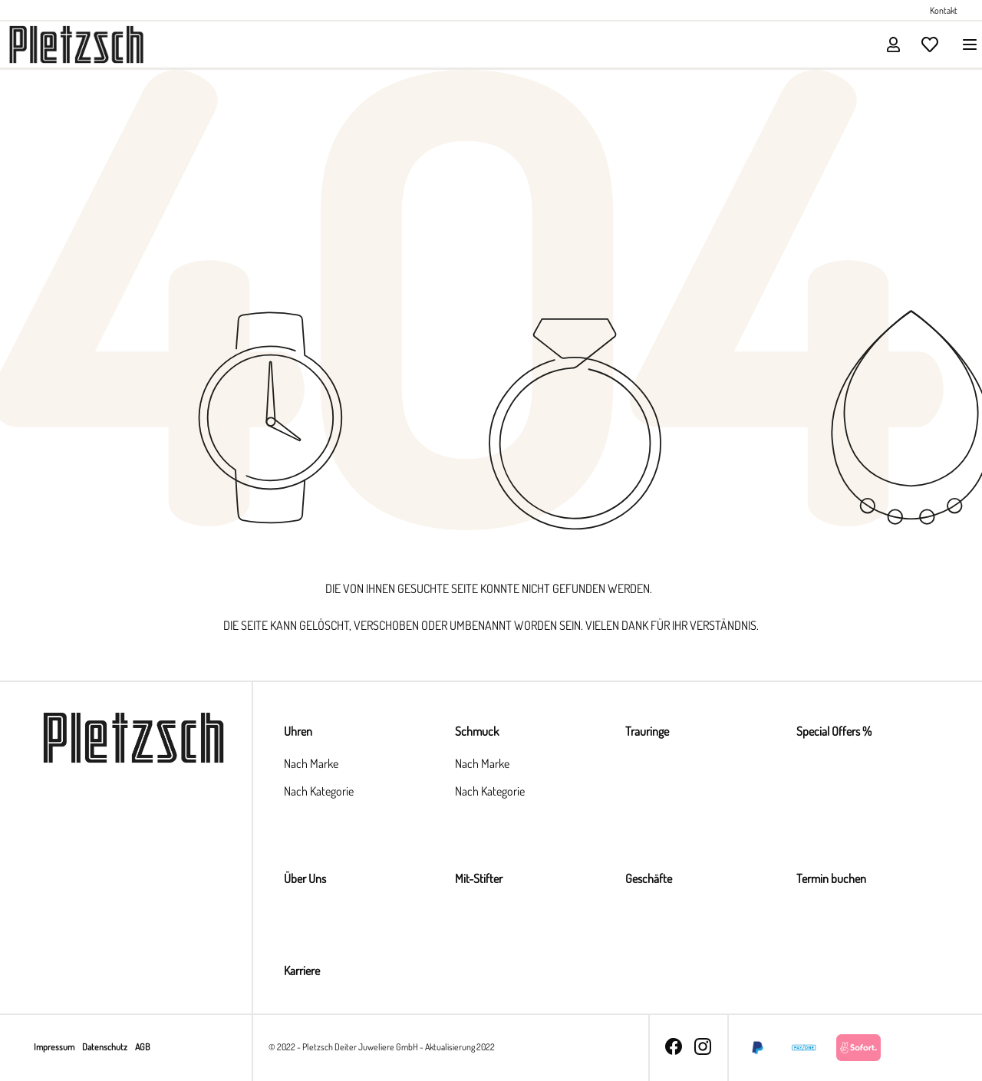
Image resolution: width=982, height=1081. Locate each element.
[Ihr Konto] (893, 44)
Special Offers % (834, 731)
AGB (142, 1047)
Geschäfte (648, 878)
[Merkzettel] (929, 44)
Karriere (302, 970)
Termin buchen (831, 878)
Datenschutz (105, 1047)
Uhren (298, 731)
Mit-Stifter (479, 878)
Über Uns (305, 878)
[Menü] (965, 44)
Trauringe (647, 731)
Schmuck (477, 731)
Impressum (55, 1047)
